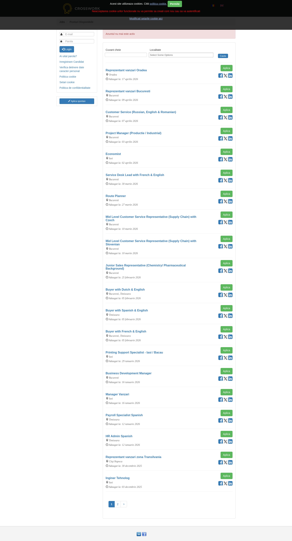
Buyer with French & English (126, 331)
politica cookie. (158, 3)
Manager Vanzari (117, 394)
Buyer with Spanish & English (127, 310)
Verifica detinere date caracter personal (71, 69)
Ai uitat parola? (68, 56)
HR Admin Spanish (119, 436)
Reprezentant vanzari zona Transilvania (133, 457)
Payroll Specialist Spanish (124, 415)
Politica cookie (67, 76)
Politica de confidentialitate (74, 87)
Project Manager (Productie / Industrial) (133, 133)
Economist (113, 154)
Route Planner (116, 196)
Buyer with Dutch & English (125, 289)
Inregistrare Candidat (71, 61)
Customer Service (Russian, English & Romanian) (141, 112)
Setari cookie (67, 82)
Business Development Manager (129, 373)
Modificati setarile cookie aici (145, 18)
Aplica (226, 68)
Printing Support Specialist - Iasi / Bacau (134, 352)
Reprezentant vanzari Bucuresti (128, 91)
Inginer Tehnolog (118, 478)
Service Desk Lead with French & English (135, 175)
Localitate (155, 49)
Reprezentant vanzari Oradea (126, 70)
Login (67, 49)
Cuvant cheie (113, 49)
